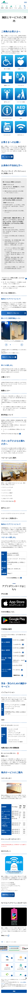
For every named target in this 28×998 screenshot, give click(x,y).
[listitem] (14, 278)
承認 (14, 991)
